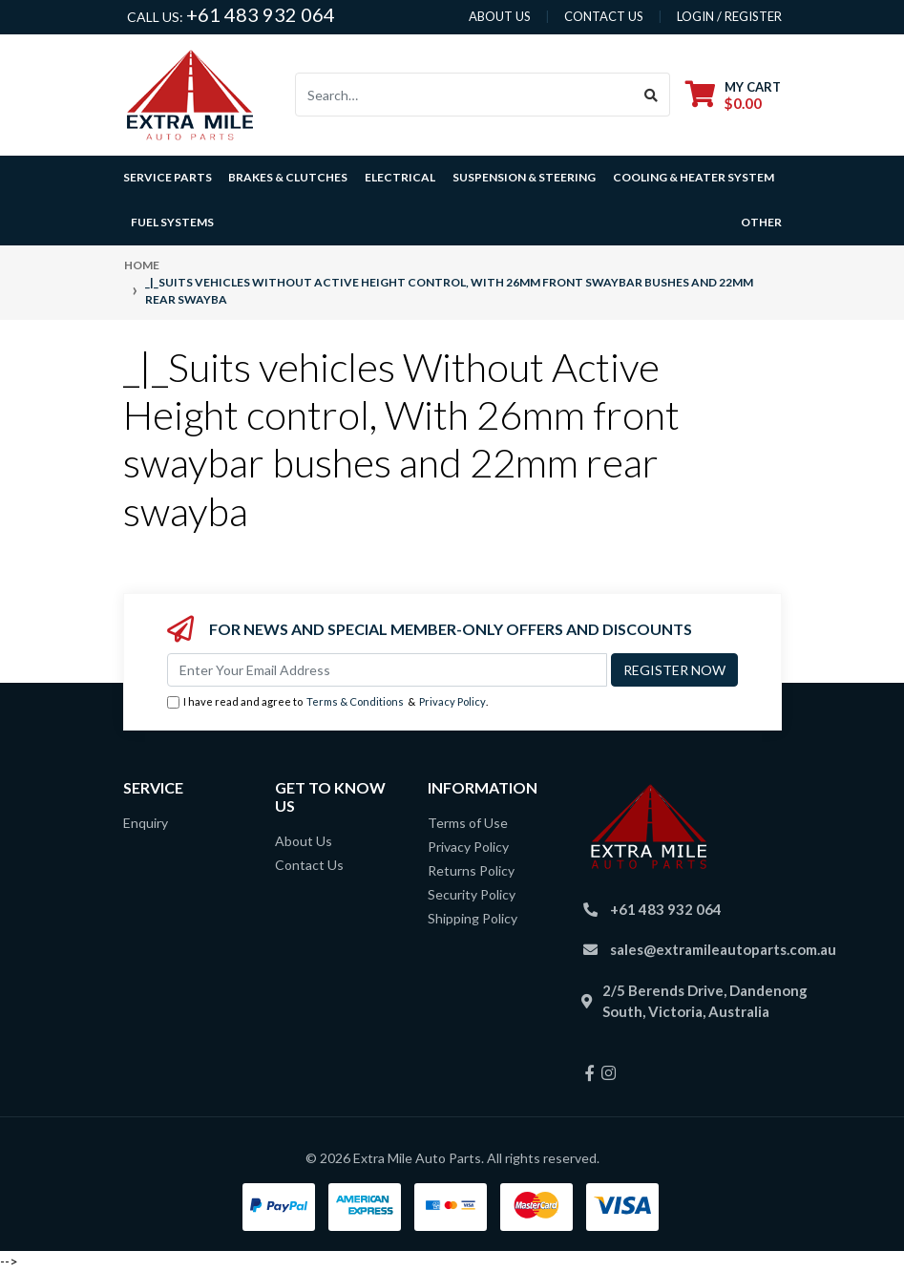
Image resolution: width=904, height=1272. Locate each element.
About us (500, 16)
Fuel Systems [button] (172, 222)
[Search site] (651, 95)
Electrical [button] (400, 177)
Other (761, 222)
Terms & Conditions (355, 701)
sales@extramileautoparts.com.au (723, 949)
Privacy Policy (452, 701)
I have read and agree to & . (327, 702)
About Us (303, 841)
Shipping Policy (472, 918)
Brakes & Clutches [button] (287, 177)
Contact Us (309, 865)
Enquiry (145, 823)
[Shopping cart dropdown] (733, 95)
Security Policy (471, 894)
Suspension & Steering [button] (524, 177)
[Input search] (464, 95)
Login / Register (729, 16)
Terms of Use (468, 823)
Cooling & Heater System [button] (693, 177)
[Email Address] (387, 670)
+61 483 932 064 (260, 14)
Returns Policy (471, 870)
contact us (603, 16)
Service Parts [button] (167, 177)
